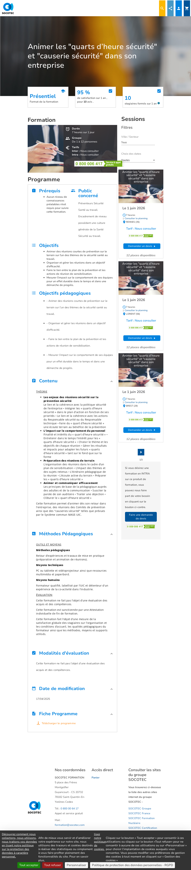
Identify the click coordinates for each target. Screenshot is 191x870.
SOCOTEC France (139, 813)
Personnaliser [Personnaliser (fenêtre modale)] (76, 865)
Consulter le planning (135, 218)
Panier (96, 777)
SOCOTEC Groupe (139, 808)
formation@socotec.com (70, 825)
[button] (72, 382)
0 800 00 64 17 (69, 808)
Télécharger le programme (59, 723)
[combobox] (138, 142)
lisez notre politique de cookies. (100, 841)
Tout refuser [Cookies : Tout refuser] (52, 865)
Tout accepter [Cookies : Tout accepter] (28, 865)
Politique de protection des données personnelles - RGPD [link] (132, 865)
